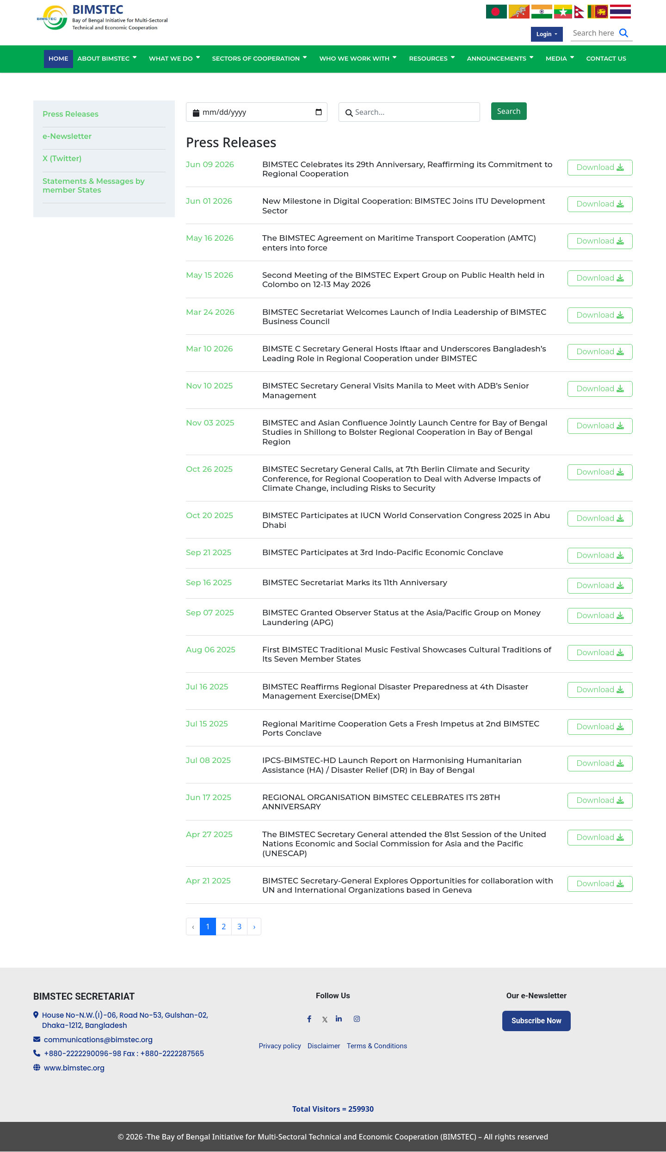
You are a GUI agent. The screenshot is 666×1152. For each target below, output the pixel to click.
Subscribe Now (536, 1020)
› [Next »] (254, 926)
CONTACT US (606, 59)
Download (600, 167)
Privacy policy (280, 1046)
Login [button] (544, 34)
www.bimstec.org (74, 1068)
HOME (58, 59)
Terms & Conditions (377, 1046)
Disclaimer (324, 1046)
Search (509, 111)
